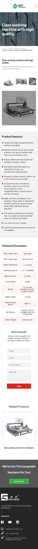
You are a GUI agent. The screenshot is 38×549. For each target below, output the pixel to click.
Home (4, 48)
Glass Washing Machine (17, 48)
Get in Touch (19, 481)
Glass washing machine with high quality (17, 50)
